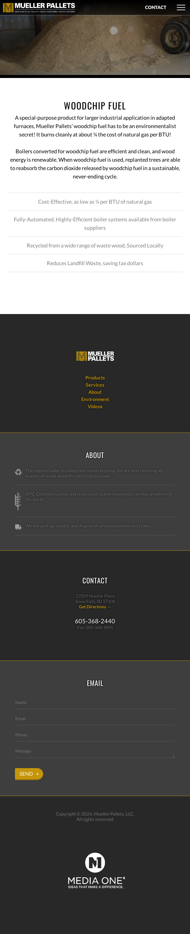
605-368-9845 (99, 627)
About (95, 392)
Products (95, 377)
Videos (95, 406)
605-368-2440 (95, 620)
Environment (95, 399)
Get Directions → (95, 606)
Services (95, 385)
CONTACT (155, 7)
